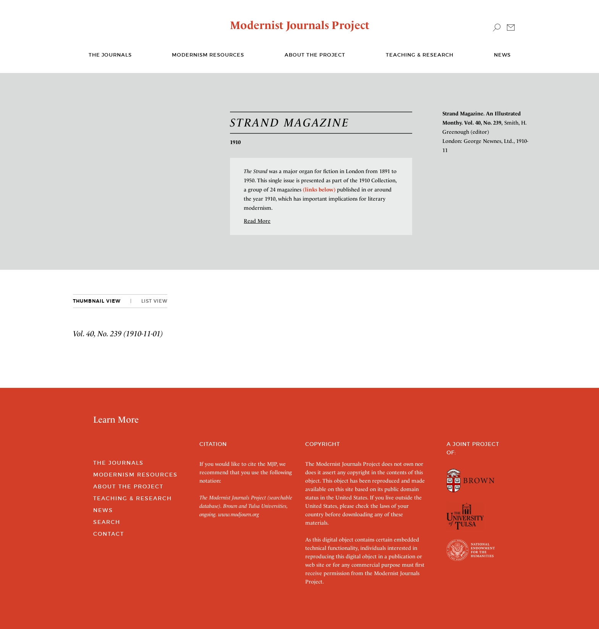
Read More (257, 221)
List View (154, 301)
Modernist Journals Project (299, 25)
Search (106, 522)
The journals (110, 55)
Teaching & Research (419, 55)
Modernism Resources (208, 55)
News (502, 55)
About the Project (315, 55)
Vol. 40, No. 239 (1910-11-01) (118, 333)
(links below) (319, 189)
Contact (108, 533)
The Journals (118, 462)
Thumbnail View (97, 301)
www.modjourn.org (238, 514)
